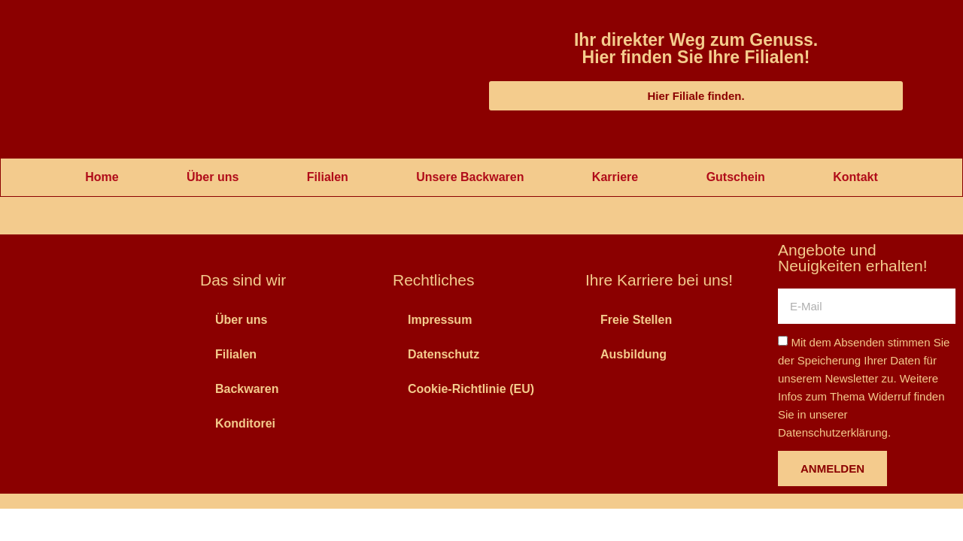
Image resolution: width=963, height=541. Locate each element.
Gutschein (735, 177)
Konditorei (245, 423)
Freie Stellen (636, 319)
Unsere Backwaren (470, 177)
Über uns (212, 177)
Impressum (440, 319)
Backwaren (247, 388)
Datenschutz (443, 354)
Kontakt (855, 177)
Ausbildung (633, 354)
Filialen (327, 177)
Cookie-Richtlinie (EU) (471, 388)
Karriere (615, 177)
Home (101, 177)
